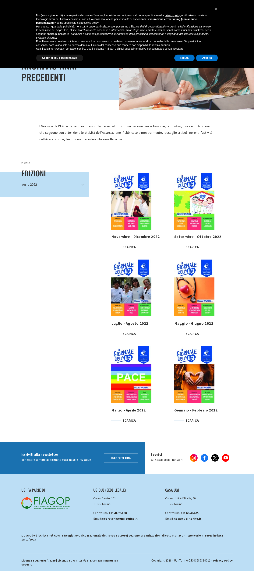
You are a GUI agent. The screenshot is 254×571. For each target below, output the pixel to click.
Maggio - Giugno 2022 (203, 303)
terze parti (95, 26)
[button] (216, 9)
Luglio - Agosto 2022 (140, 303)
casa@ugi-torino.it (187, 518)
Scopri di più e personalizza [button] (59, 57)
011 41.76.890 (118, 513)
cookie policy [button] (90, 22)
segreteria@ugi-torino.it (120, 518)
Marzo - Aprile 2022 (140, 389)
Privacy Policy (223, 560)
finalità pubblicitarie (58, 33)
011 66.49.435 (190, 513)
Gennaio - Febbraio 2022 (203, 389)
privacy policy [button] (173, 15)
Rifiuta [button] (184, 57)
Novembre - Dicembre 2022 (140, 216)
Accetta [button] (207, 57)
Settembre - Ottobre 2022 (203, 216)
